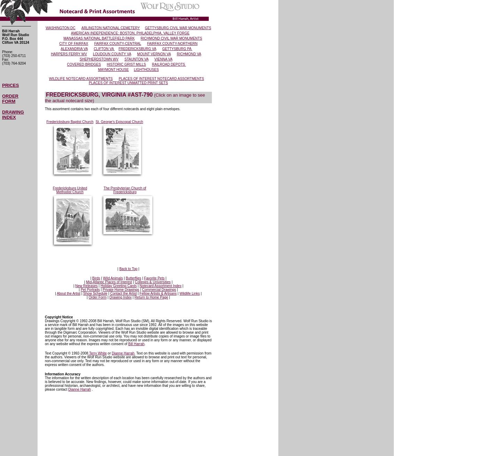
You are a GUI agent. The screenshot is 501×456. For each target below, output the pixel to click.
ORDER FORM (10, 98)
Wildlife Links (190, 293)
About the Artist (68, 293)
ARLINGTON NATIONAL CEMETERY (110, 28)
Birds (96, 278)
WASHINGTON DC (60, 28)
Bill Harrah (136, 344)
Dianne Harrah (123, 353)
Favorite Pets (154, 278)
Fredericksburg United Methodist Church (70, 190)
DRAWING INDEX (13, 114)
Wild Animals (113, 278)
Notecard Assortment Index (161, 286)
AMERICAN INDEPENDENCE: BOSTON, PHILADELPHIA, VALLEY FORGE (130, 33)
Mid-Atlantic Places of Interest (109, 282)
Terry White (97, 353)
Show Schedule (95, 293)
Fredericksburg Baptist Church (69, 122)
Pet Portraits (90, 290)
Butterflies (133, 278)
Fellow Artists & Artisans (158, 293)
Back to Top (128, 269)
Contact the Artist (123, 293)
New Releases (86, 286)
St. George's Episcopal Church (119, 122)
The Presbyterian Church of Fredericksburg (125, 190)
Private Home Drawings (121, 290)
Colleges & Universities (153, 282)
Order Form (98, 297)
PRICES (10, 85)
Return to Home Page (151, 297)
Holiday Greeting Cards (119, 286)
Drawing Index (121, 297)
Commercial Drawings (159, 290)
